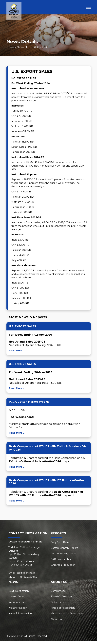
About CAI (57, 619)
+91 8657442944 (27, 577)
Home (10, 47)
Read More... (16, 350)
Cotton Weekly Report (64, 553)
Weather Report (17, 607)
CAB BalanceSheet (62, 559)
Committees (58, 591)
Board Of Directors (61, 596)
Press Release (16, 602)
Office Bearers (59, 602)
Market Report (16, 596)
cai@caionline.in (26, 572)
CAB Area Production (63, 565)
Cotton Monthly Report (64, 548)
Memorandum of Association (67, 613)
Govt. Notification (18, 591)
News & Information (20, 613)
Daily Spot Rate (60, 542)
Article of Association (63, 607)
